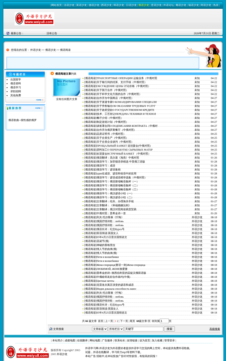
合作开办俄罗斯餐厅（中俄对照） (116, 129)
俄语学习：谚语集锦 (109, 169)
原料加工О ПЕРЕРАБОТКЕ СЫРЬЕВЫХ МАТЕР (125, 149)
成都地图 (70, 340)
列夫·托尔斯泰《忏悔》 (110, 217)
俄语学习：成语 (106, 165)
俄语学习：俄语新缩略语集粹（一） (118, 181)
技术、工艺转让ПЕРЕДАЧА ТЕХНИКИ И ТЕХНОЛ (126, 113)
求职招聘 (15, 91)
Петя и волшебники (108, 257)
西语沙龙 (106, 5)
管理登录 (169, 340)
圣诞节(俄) (103, 241)
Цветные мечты (105, 280)
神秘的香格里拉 (106, 245)
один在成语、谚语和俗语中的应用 (117, 173)
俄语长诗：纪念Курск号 (110, 229)
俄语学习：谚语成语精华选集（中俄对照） (122, 177)
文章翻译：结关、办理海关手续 (115, 201)
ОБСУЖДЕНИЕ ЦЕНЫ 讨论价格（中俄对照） (124, 86)
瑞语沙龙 (193, 5)
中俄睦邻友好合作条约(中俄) (113, 276)
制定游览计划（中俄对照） (112, 121)
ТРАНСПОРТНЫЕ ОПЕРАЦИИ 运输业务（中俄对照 (127, 78)
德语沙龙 (94, 5)
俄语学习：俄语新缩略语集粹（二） (118, 185)
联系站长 (120, 340)
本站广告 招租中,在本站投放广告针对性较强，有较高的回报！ (121, 356)
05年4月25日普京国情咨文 (112, 237)
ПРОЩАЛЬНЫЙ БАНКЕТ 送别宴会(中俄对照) (124, 145)
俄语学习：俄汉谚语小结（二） (115, 197)
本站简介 (57, 340)
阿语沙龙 (206, 5)
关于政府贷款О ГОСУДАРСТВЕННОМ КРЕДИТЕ (125, 110)
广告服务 (107, 340)
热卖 (215, 5)
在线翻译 (82, 340)
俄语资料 (15, 83)
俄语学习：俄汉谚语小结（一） (115, 193)
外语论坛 (168, 5)
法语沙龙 (69, 5)
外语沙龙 (35, 49)
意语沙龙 (156, 5)
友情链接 (132, 340)
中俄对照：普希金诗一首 (111, 213)
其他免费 (15, 95)
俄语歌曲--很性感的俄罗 (22, 120)
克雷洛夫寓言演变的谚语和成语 (115, 284)
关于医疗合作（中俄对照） (112, 90)
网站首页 (56, 5)
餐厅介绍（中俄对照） (110, 117)
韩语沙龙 (118, 5)
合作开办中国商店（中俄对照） (115, 98)
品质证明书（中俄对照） (111, 133)
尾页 (133, 321)
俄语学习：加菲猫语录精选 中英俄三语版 (121, 161)
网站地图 (95, 340)
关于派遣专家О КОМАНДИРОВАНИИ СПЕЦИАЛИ (127, 102)
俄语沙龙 (143, 5)
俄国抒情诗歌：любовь (110, 221)
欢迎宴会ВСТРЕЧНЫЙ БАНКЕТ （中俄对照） (124, 153)
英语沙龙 (81, 5)
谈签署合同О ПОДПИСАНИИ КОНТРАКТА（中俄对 (127, 125)
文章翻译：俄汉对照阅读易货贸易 (116, 209)
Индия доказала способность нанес (116, 288)
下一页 (124, 321)
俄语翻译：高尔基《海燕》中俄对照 (118, 157)
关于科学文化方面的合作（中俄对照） (119, 94)
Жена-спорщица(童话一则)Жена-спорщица (121, 264)
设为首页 (144, 340)
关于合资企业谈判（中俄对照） (115, 141)
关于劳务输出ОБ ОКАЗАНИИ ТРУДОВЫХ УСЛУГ (126, 106)
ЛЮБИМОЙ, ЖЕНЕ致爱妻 (112, 268)
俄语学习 (15, 87)
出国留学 (15, 79)
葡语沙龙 (181, 5)
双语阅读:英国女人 (108, 233)
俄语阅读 (65, 49)
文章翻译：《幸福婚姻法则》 (114, 205)
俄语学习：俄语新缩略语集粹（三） (118, 189)
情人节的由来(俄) (107, 249)
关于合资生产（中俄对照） (112, 137)
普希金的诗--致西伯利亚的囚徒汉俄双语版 (121, 272)
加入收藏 (157, 340)
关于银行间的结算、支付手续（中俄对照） (122, 82)
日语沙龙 (131, 5)
